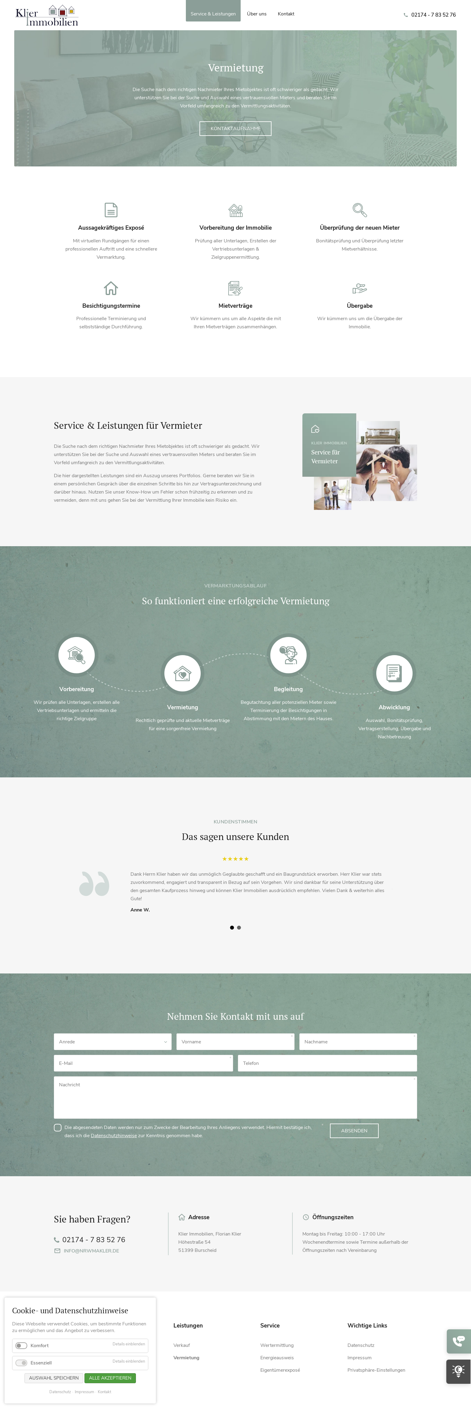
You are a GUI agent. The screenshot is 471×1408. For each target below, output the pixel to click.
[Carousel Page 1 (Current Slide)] (232, 928)
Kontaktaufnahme (236, 128)
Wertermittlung (277, 1345)
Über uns (257, 14)
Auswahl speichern (54, 1378)
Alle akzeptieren (110, 1378)
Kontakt (286, 14)
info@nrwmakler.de (91, 1251)
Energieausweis (277, 1357)
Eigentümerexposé (280, 1370)
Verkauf (181, 1345)
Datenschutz (60, 1392)
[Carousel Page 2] (239, 928)
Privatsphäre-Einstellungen (376, 1370)
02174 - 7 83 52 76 (433, 14)
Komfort (40, 1345)
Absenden (354, 1130)
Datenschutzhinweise (114, 1135)
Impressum (84, 1392)
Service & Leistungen (213, 14)
